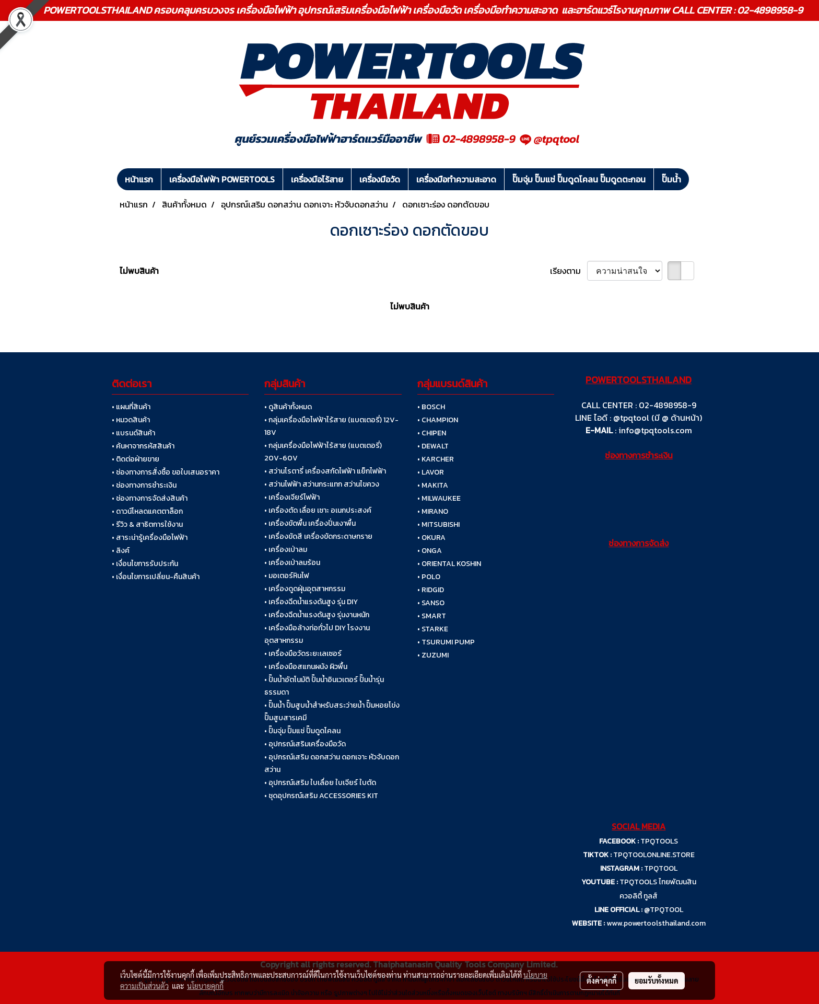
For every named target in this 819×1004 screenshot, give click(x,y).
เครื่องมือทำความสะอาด (456, 179)
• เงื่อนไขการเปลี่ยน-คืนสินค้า (156, 576)
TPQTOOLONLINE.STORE (654, 854)
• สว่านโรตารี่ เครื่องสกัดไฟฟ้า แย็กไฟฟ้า (325, 471)
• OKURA (431, 537)
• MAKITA (432, 485)
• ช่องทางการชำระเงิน (144, 485)
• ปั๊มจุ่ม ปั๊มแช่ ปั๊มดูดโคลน (302, 730)
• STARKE (432, 629)
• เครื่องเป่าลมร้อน (292, 562)
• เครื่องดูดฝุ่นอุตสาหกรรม (304, 588)
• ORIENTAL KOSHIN (449, 563)
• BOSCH (431, 406)
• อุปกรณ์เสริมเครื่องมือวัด (305, 743)
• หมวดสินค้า (131, 419)
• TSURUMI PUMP (446, 642)
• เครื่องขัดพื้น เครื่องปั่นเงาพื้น (310, 523)
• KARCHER (435, 459)
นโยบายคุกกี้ (205, 985)
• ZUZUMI (433, 655)
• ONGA (429, 550)
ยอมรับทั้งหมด (656, 980)
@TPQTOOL (663, 909)
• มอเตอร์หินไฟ (286, 575)
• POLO (428, 576)
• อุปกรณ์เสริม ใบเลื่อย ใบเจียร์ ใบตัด (320, 782)
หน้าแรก (139, 179)
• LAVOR (430, 472)
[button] (698, 179)
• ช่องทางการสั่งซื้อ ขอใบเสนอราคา (165, 472)
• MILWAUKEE (439, 498)
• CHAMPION (437, 419)
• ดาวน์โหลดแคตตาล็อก (147, 511)
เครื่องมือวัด (379, 179)
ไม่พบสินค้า (139, 270)
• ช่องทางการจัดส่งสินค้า (150, 498)
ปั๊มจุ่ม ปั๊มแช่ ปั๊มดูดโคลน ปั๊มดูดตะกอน (579, 179)
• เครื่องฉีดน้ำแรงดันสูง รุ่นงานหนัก (316, 614)
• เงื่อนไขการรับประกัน (145, 563)
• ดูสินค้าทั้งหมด (288, 406)
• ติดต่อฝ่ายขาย (135, 459)
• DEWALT (433, 446)
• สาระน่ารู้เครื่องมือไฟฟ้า (150, 537)
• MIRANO (432, 511)
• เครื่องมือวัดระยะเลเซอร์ (303, 653)
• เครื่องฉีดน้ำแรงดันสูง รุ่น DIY (311, 601)
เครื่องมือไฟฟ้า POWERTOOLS (222, 179)
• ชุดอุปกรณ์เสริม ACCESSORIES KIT (321, 795)
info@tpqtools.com (655, 430)
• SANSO (430, 602)
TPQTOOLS (659, 841)
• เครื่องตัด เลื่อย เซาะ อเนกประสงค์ (317, 510)
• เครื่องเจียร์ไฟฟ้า (292, 497)
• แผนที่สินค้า (131, 406)
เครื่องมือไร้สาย (317, 179)
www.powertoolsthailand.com (656, 923)
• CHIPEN (431, 433)
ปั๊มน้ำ (671, 179)
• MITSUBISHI (438, 524)
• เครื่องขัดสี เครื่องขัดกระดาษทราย (318, 536)
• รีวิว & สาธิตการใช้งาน (147, 524)
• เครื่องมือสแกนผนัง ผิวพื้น (305, 666)
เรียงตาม (568, 270)
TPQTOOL (660, 868)
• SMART (431, 615)
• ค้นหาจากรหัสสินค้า (143, 446)
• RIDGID (430, 589)
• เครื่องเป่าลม (285, 549)
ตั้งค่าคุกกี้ (601, 980)
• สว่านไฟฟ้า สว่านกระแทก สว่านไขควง (321, 484)
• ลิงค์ (121, 550)
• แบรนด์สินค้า (133, 433)
